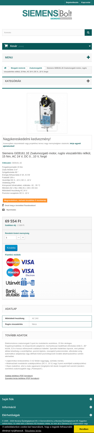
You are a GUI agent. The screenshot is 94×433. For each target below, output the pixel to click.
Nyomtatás (11, 210)
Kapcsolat (85, 2)
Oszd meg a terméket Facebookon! (20, 205)
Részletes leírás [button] (33, 431)
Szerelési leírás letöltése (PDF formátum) (22, 378)
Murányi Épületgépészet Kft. (26, 421)
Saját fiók (8, 399)
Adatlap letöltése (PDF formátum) (19, 376)
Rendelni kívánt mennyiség (17, 233)
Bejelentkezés (72, 2)
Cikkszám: (6, 163)
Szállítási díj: (11, 225)
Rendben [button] (83, 429)
